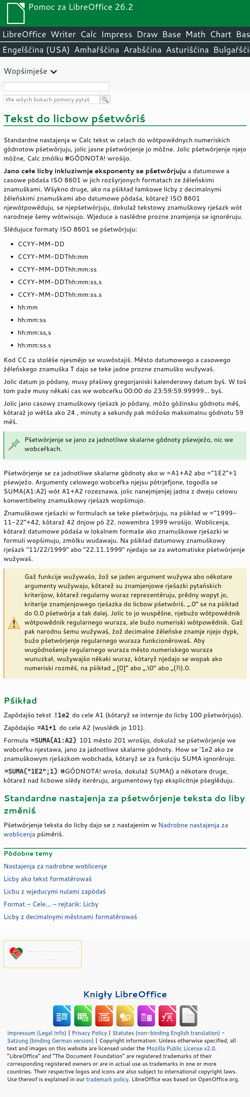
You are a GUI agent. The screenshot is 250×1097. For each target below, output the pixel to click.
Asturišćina (187, 49)
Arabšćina (142, 49)
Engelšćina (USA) (36, 49)
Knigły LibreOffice (125, 994)
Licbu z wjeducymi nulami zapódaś (55, 891)
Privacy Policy (89, 1033)
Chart (220, 34)
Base (171, 34)
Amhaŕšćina (96, 49)
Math (195, 34)
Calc (88, 34)
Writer (63, 34)
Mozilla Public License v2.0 (180, 1048)
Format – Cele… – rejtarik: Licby (51, 903)
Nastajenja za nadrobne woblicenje (55, 865)
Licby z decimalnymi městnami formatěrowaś (70, 916)
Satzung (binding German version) (50, 1040)
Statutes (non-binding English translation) (166, 1033)
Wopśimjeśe (25, 70)
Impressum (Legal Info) (36, 1033)
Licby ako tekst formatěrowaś (48, 878)
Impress (117, 34)
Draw (147, 34)
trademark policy (107, 1079)
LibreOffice (24, 34)
